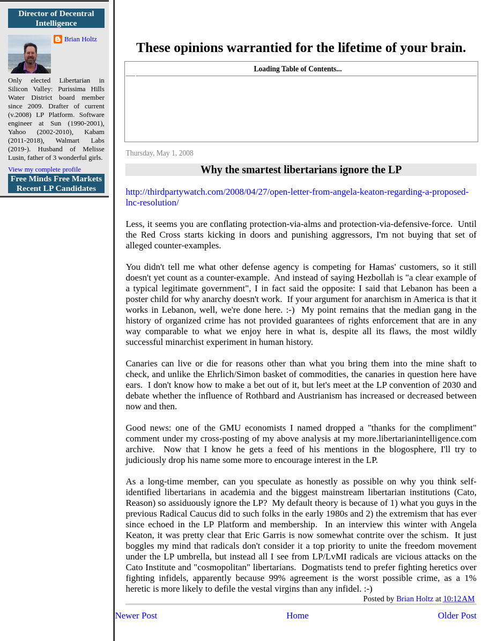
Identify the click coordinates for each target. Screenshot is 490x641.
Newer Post (136, 615)
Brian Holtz (80, 39)
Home (297, 615)
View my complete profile (44, 169)
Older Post (457, 615)
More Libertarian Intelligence (301, 26)
